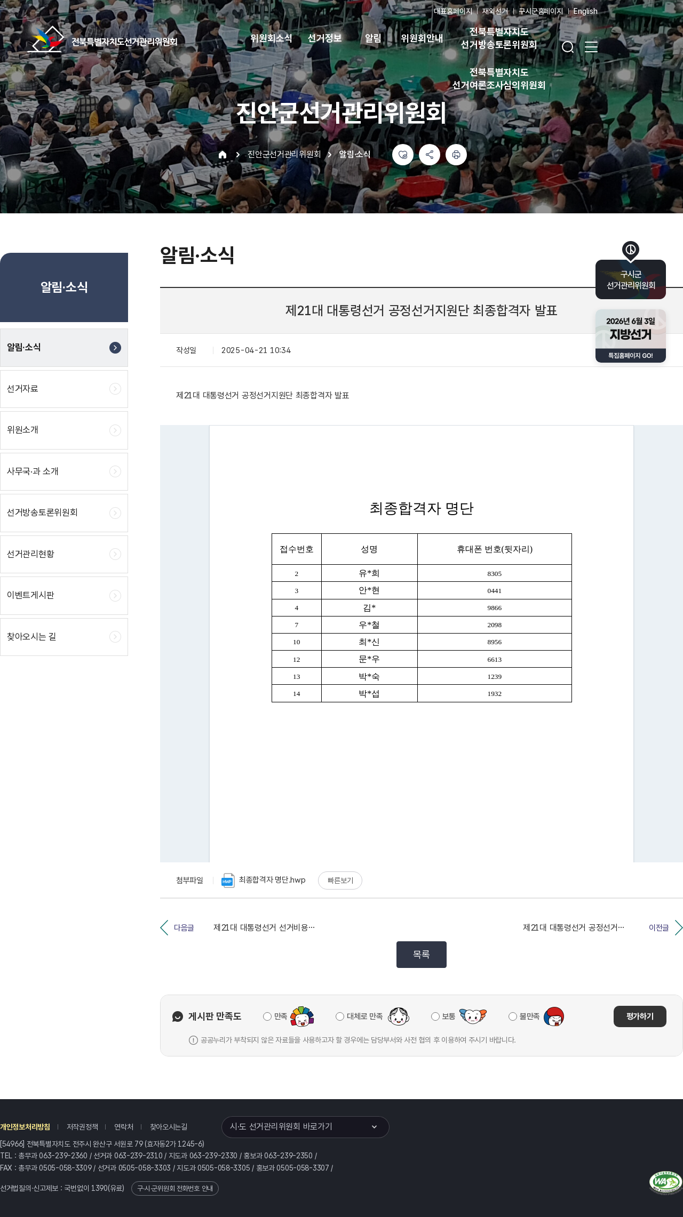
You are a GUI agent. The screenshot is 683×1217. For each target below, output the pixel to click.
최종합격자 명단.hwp (263, 880)
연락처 (123, 1127)
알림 (373, 38)
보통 (449, 1016)
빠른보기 (340, 880)
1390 (99, 1188)
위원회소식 (271, 38)
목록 (421, 954)
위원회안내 (422, 38)
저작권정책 (82, 1127)
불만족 (530, 1016)
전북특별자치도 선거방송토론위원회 (499, 38)
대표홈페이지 (453, 11)
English (586, 11)
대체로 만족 (365, 1016)
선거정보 (325, 38)
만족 (281, 1016)
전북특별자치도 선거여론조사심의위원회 (498, 79)
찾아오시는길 (168, 1127)
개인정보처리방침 (25, 1127)
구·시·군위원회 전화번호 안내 (175, 1188)
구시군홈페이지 (541, 11)
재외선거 (494, 11)
